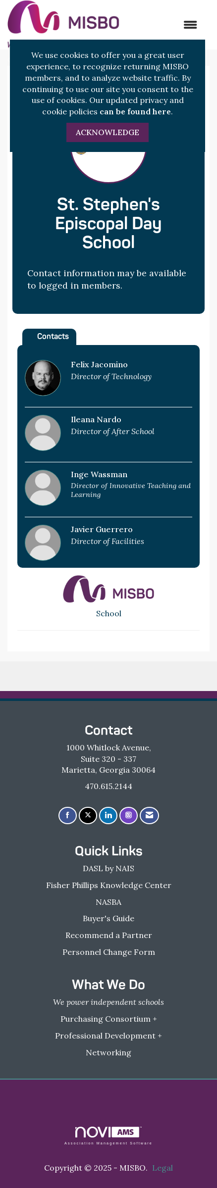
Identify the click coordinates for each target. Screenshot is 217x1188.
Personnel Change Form (108, 952)
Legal (162, 1168)
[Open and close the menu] (163, 25)
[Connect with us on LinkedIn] (108, 815)
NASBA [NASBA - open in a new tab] (108, 902)
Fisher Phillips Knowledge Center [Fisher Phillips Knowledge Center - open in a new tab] (108, 885)
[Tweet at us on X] (88, 815)
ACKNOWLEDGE (107, 132)
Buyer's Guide (108, 918)
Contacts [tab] (53, 336)
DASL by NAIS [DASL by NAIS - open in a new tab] (108, 868)
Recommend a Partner (108, 935)
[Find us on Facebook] (67, 815)
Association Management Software (108, 1136)
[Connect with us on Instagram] (128, 815)
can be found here (135, 111)
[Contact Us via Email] (149, 815)
